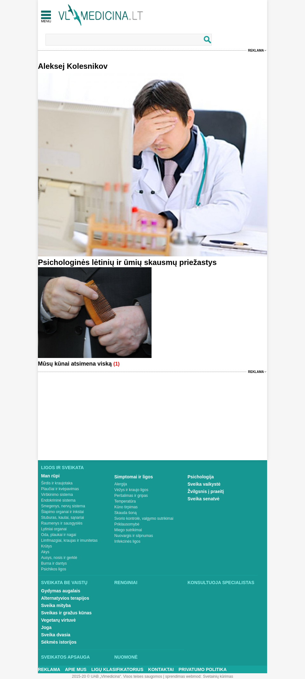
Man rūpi (50, 475)
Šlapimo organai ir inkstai (62, 512)
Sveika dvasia (55, 634)
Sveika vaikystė (204, 484)
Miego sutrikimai (128, 530)
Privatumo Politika (203, 669)
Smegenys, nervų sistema (63, 506)
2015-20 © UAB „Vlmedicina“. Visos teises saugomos (117, 676)
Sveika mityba (56, 605)
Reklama (256, 50)
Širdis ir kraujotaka (57, 483)
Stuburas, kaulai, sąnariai (62, 517)
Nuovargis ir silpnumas (133, 535)
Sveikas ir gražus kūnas (66, 612)
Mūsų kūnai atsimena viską (75, 364)
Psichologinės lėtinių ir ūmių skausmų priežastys (127, 262)
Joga (46, 627)
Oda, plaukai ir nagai (58, 534)
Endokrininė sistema (58, 500)
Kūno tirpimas (126, 507)
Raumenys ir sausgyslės (61, 523)
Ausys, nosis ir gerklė (59, 557)
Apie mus (76, 669)
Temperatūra (125, 501)
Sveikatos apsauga (65, 657)
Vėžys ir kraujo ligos (131, 490)
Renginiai (125, 582)
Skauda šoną (125, 513)
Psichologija (201, 476)
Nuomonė (126, 657)
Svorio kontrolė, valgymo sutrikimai (143, 518)
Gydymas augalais (60, 590)
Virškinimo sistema (57, 494)
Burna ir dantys (54, 563)
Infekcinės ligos (127, 541)
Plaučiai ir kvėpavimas (60, 489)
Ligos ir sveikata (62, 467)
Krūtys (46, 546)
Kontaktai (161, 669)
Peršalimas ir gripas (131, 495)
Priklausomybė (126, 524)
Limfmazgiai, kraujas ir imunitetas (69, 540)
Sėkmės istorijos (58, 642)
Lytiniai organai (54, 529)
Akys (45, 552)
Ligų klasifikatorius (117, 669)
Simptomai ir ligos (133, 476)
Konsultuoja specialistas (221, 582)
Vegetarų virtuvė (58, 620)
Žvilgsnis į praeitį (206, 491)
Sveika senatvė (203, 498)
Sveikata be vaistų (64, 582)
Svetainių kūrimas (218, 676)
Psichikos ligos (53, 569)
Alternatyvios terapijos (65, 598)
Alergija (120, 484)
